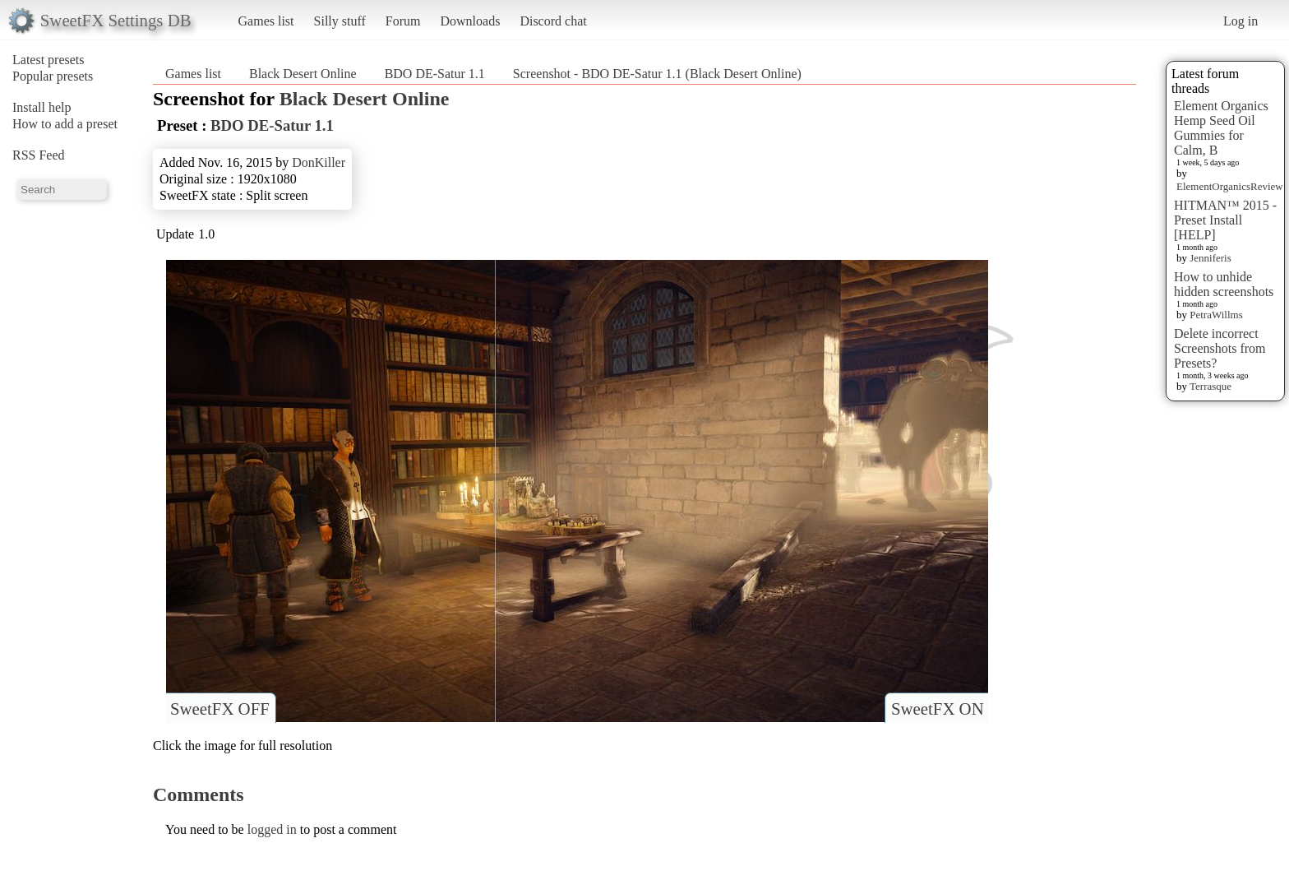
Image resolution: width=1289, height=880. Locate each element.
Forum (403, 21)
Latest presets (48, 60)
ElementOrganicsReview (1229, 186)
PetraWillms (1216, 314)
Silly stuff (340, 21)
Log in (1240, 21)
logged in (272, 829)
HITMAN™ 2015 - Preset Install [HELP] (1225, 220)
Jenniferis (1210, 258)
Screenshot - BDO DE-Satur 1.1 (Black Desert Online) (657, 74)
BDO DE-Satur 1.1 (435, 74)
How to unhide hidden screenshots (1223, 284)
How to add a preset (65, 124)
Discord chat (553, 21)
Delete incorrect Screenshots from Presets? (1220, 348)
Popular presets (52, 76)
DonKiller (318, 162)
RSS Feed (38, 155)
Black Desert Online (303, 74)
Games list (266, 21)
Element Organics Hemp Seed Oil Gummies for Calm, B (1221, 128)
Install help (42, 107)
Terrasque (1210, 386)
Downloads (470, 21)
